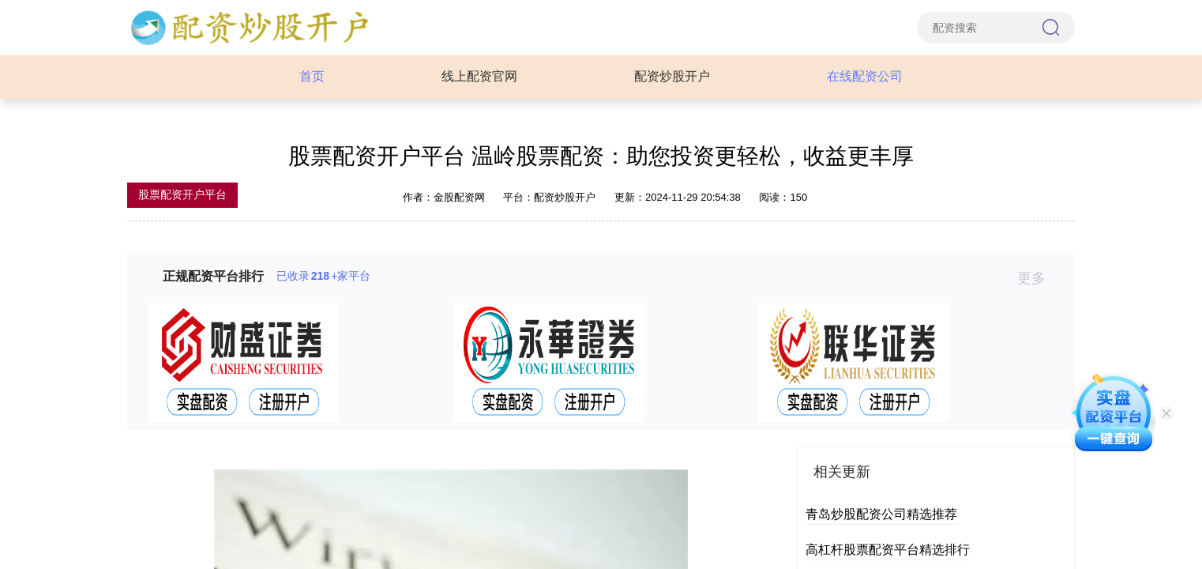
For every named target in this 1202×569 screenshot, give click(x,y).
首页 (312, 76)
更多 (1038, 278)
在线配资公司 (865, 76)
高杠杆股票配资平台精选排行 (888, 549)
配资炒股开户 (672, 76)
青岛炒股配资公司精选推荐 (881, 514)
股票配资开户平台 (182, 194)
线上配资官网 (479, 76)
